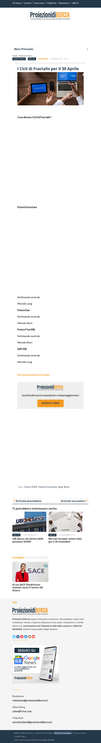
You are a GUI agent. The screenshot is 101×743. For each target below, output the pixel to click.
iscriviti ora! (50, 403)
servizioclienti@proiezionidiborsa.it (32, 722)
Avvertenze (39, 3)
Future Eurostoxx (47, 486)
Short (67, 486)
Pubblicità (51, 3)
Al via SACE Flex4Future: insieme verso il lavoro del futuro (27, 587)
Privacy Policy (80, 733)
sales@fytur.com (21, 711)
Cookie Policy (20, 736)
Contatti (27, 3)
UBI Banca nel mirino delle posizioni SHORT (27, 540)
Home (14, 56)
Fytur (51, 740)
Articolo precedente (28, 500)
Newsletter (64, 3)
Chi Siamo (16, 3)
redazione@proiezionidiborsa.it (30, 700)
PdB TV (75, 3)
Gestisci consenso (62, 733)
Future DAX (30, 486)
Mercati (32, 59)
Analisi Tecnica (25, 56)
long (60, 486)
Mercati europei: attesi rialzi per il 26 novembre (65, 540)
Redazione (43, 59)
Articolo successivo (73, 500)
